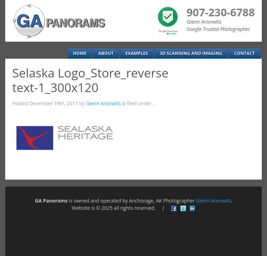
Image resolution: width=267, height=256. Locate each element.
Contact (244, 53)
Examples (137, 53)
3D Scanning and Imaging (191, 53)
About (106, 53)
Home (80, 53)
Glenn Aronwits (103, 103)
